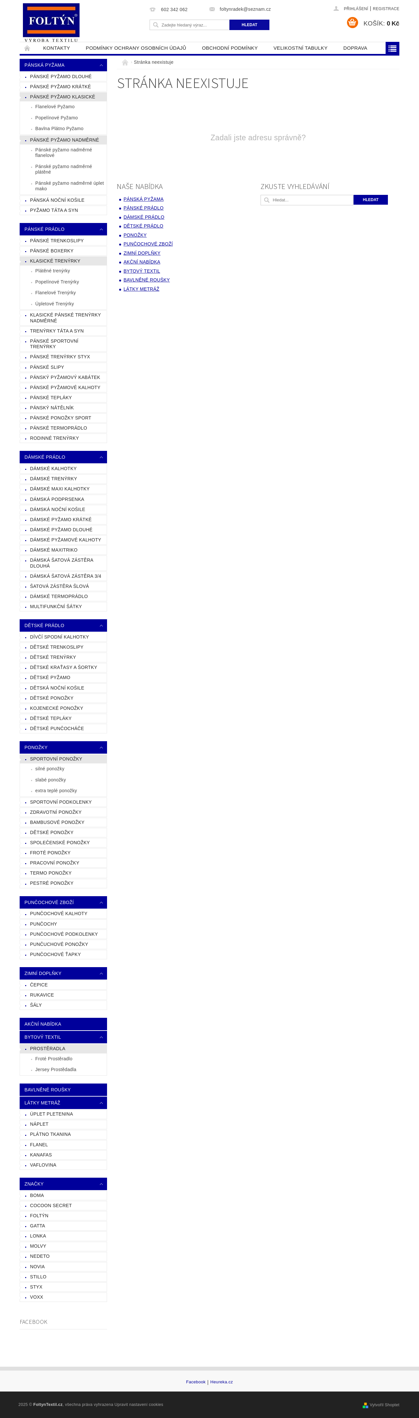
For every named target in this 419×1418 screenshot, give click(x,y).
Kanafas (41, 1154)
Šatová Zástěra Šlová (59, 586)
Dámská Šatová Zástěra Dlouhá (62, 563)
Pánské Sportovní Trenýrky (54, 344)
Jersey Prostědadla (56, 1069)
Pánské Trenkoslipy (57, 240)
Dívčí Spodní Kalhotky (59, 637)
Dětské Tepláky (51, 718)
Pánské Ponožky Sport (60, 417)
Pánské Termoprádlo (58, 428)
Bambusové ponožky (57, 822)
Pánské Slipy (47, 367)
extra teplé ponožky (56, 790)
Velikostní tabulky (300, 48)
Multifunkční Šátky (56, 606)
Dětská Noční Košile (57, 688)
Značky (34, 1184)
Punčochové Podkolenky (64, 934)
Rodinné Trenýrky (54, 438)
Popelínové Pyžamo (56, 117)
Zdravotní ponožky (56, 812)
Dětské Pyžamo (50, 677)
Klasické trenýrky (55, 261)
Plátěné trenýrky (52, 270)
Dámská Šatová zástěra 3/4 (65, 576)
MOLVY (38, 1246)
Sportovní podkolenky (61, 802)
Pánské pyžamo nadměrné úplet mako (69, 186)
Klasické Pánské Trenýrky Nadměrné (65, 317)
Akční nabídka (43, 1024)
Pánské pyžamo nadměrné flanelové (63, 152)
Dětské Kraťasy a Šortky (63, 667)
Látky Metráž (42, 1102)
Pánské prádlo (44, 229)
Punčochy (43, 924)
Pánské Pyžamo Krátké (60, 86)
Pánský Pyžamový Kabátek (65, 377)
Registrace (386, 9)
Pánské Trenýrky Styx (60, 356)
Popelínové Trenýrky (57, 281)
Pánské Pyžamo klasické (62, 96)
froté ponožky (50, 852)
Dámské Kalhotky (53, 468)
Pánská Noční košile (57, 200)
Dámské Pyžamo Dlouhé (61, 529)
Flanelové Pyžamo (55, 106)
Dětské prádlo (44, 625)
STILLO (38, 1276)
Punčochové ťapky (55, 954)
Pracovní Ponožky (55, 862)
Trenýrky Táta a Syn (57, 330)
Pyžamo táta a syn (54, 210)
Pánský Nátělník (52, 407)
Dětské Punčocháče (57, 728)
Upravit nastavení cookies (139, 1404)
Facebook (196, 1382)
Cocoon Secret (51, 1205)
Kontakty (56, 48)
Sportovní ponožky (56, 758)
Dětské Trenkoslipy (56, 647)
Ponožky (36, 747)
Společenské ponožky (60, 842)
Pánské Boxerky (52, 250)
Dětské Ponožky (52, 698)
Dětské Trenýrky (53, 657)
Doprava (355, 48)
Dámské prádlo (45, 457)
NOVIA (37, 1266)
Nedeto (40, 1256)
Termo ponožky (51, 873)
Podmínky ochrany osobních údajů (136, 48)
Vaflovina (43, 1165)
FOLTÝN (39, 1215)
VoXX (36, 1297)
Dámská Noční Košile (57, 509)
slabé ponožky (50, 779)
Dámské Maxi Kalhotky (60, 488)
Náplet (39, 1124)
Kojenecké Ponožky (56, 708)
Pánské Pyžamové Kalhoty (65, 387)
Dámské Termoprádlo (59, 596)
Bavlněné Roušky (48, 1089)
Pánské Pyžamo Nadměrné (64, 140)
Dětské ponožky (52, 832)
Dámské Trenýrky (53, 478)
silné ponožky (49, 768)
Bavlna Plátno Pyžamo (59, 128)
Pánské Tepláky (51, 397)
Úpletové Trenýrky (54, 303)
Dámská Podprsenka (57, 499)
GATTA (37, 1225)
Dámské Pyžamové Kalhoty (65, 539)
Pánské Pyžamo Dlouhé (61, 76)
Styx (36, 1287)
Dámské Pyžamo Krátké (61, 519)
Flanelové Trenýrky (55, 292)
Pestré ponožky (52, 883)
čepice (39, 984)
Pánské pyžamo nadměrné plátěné (63, 169)
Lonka (38, 1236)
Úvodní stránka (27, 48)
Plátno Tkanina (50, 1134)
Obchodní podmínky (230, 48)
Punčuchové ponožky (59, 944)
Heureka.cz (221, 1382)
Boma (37, 1195)
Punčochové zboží (49, 902)
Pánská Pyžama (44, 65)
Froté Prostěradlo (54, 1058)
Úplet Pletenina (51, 1114)
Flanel (39, 1144)
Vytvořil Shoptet (384, 1405)
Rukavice (42, 995)
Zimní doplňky (43, 973)
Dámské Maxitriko (54, 550)
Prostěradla (47, 1048)
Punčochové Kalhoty (58, 913)
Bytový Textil (43, 1037)
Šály (36, 1005)
